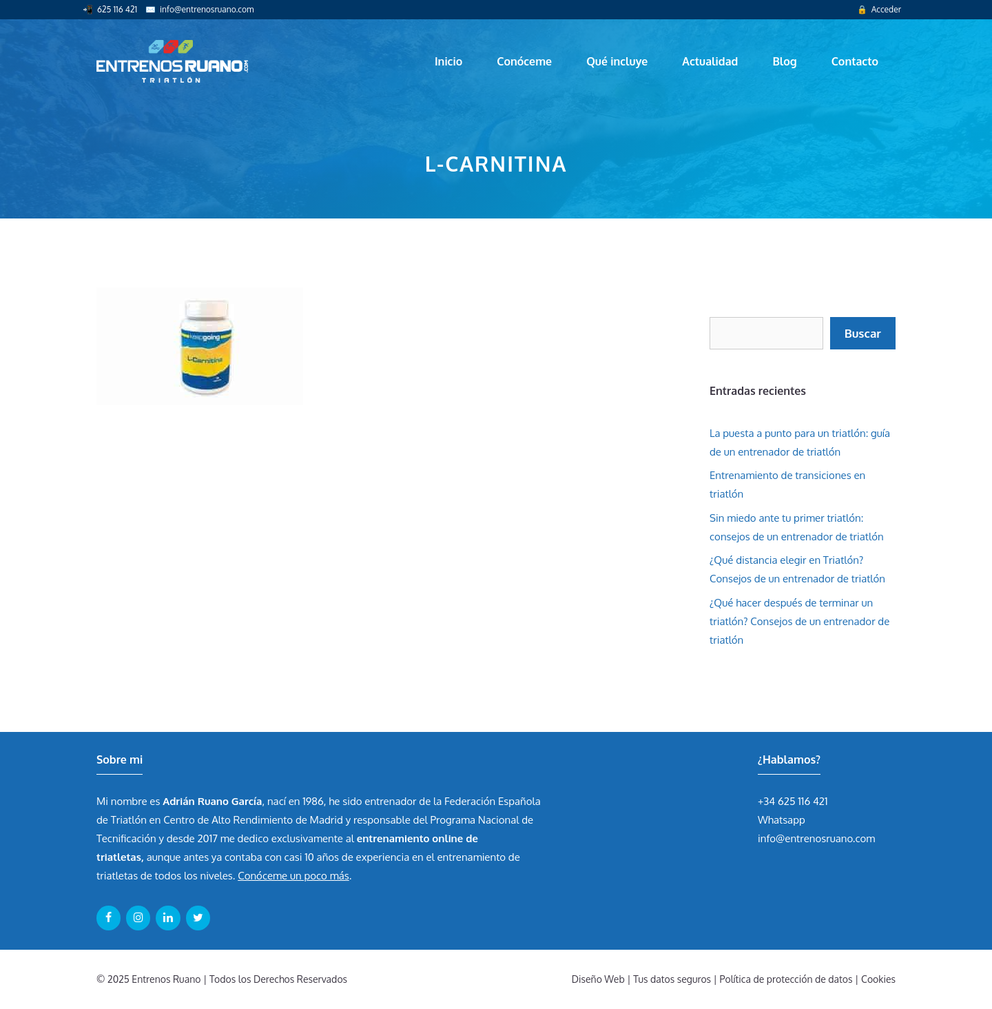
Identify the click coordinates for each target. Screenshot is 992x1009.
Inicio (448, 61)
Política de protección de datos (786, 979)
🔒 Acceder (879, 9)
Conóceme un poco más (293, 875)
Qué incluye (617, 61)
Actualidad (710, 61)
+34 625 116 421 (793, 801)
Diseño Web (598, 979)
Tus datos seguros (672, 979)
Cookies (878, 979)
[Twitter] (198, 918)
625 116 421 (117, 9)
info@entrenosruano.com (207, 9)
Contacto (854, 61)
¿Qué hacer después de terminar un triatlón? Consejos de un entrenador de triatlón (799, 621)
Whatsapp (781, 819)
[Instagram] (138, 918)
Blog (784, 61)
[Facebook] (108, 918)
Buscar (863, 333)
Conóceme (524, 61)
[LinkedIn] (168, 918)
